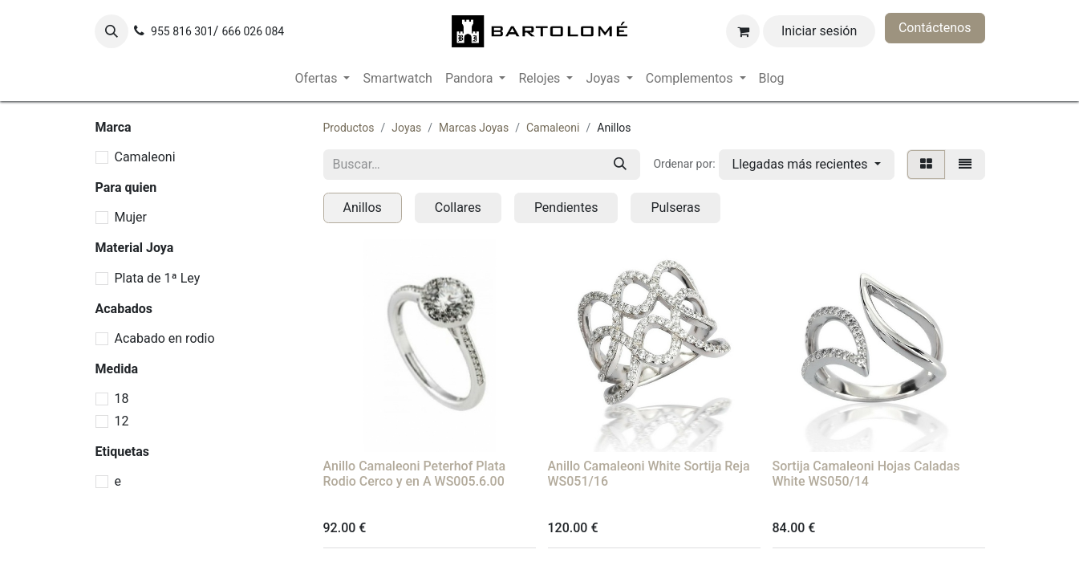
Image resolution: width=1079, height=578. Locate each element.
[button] (111, 31)
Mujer (131, 217)
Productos (349, 127)
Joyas (406, 127)
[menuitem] (323, 79)
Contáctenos (935, 27)
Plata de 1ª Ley (158, 278)
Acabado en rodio (165, 338)
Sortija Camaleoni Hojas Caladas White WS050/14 (866, 473)
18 (122, 398)
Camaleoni (145, 157)
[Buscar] (620, 164)
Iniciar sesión (819, 31)
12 (122, 421)
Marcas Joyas (474, 127)
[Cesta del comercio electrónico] (743, 31)
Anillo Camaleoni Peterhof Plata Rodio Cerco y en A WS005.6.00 (414, 473)
